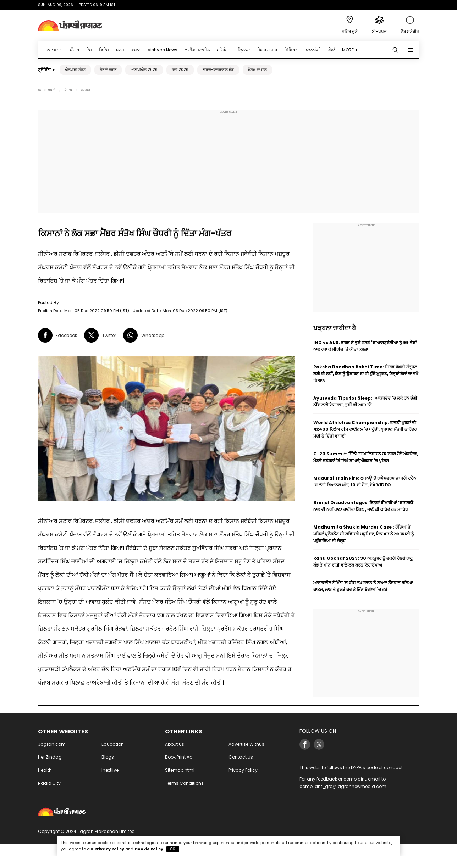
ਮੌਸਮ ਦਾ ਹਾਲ (257, 69)
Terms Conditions (184, 783)
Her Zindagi (50, 757)
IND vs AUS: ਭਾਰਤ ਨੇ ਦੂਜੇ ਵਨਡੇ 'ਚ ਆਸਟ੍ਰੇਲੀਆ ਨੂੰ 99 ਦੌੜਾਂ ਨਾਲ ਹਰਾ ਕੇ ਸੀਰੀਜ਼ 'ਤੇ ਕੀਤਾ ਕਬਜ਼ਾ (365, 345)
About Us (174, 744)
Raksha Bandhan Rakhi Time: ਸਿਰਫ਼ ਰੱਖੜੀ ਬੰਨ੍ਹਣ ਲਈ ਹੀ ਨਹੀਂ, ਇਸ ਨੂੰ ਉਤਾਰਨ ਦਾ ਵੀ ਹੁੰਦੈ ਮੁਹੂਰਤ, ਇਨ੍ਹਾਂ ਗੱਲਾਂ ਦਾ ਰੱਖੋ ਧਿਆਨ (365, 373)
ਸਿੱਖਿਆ (290, 50)
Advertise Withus (246, 744)
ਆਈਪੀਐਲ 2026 (144, 69)
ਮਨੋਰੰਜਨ (224, 50)
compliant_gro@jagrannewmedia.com (342, 786)
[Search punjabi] (395, 50)
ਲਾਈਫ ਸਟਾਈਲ (197, 50)
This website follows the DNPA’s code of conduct (351, 768)
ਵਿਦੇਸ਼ (104, 50)
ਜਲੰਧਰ (85, 89)
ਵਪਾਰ (136, 50)
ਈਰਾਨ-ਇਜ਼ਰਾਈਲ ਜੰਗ (218, 69)
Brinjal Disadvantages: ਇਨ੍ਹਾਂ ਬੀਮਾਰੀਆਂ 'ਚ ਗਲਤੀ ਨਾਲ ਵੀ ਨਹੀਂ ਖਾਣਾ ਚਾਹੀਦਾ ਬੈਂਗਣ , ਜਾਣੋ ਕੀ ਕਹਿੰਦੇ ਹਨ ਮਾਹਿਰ (363, 506)
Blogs (107, 757)
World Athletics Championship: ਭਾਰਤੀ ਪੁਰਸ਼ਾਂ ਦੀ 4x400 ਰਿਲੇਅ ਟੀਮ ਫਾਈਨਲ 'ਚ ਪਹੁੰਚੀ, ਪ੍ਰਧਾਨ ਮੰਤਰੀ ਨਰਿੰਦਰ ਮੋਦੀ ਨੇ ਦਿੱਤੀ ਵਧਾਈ (365, 429)
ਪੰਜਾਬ (74, 50)
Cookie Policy (148, 849)
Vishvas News (162, 50)
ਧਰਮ (120, 50)
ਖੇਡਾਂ (331, 50)
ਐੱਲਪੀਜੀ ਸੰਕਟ (75, 69)
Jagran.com (52, 744)
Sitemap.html (179, 770)
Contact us (240, 757)
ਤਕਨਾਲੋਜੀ (312, 50)
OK (172, 849)
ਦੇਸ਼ (89, 50)
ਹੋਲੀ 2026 (180, 69)
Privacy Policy (243, 770)
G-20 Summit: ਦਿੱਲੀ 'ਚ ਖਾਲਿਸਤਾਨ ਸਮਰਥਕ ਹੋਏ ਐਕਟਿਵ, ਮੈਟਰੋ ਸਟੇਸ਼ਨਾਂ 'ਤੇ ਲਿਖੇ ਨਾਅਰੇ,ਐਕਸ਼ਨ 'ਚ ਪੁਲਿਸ (365, 457)
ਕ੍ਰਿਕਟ (244, 50)
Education (112, 744)
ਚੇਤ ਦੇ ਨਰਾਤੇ (108, 69)
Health (45, 770)
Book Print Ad (179, 757)
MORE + (350, 50)
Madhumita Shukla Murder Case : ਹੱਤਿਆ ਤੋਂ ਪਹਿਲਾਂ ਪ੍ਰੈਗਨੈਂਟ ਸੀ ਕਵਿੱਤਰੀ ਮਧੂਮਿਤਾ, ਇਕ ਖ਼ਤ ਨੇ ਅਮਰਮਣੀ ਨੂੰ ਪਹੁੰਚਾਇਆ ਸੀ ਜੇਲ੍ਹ (363, 534)
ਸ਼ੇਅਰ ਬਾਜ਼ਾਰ (267, 50)
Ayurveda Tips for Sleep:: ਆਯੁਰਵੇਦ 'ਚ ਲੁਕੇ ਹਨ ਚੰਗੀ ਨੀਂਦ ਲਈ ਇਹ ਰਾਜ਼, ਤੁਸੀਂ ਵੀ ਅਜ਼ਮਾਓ (365, 401)
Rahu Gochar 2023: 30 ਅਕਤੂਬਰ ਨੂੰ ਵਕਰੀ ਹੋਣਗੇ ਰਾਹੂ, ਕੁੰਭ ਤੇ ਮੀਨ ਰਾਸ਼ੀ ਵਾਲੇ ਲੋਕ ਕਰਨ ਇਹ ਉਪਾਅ (363, 561)
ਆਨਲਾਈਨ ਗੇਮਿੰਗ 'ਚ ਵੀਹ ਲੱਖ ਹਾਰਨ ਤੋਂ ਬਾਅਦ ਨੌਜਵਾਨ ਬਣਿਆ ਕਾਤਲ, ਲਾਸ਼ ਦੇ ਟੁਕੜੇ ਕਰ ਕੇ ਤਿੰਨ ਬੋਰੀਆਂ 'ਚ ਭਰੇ (363, 586)
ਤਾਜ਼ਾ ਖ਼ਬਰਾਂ (54, 50)
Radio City (49, 783)
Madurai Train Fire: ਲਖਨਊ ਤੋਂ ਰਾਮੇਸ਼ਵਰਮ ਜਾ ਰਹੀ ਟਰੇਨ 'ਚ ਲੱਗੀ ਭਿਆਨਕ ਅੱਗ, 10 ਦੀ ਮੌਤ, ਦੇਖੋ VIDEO (364, 481)
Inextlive (110, 770)
